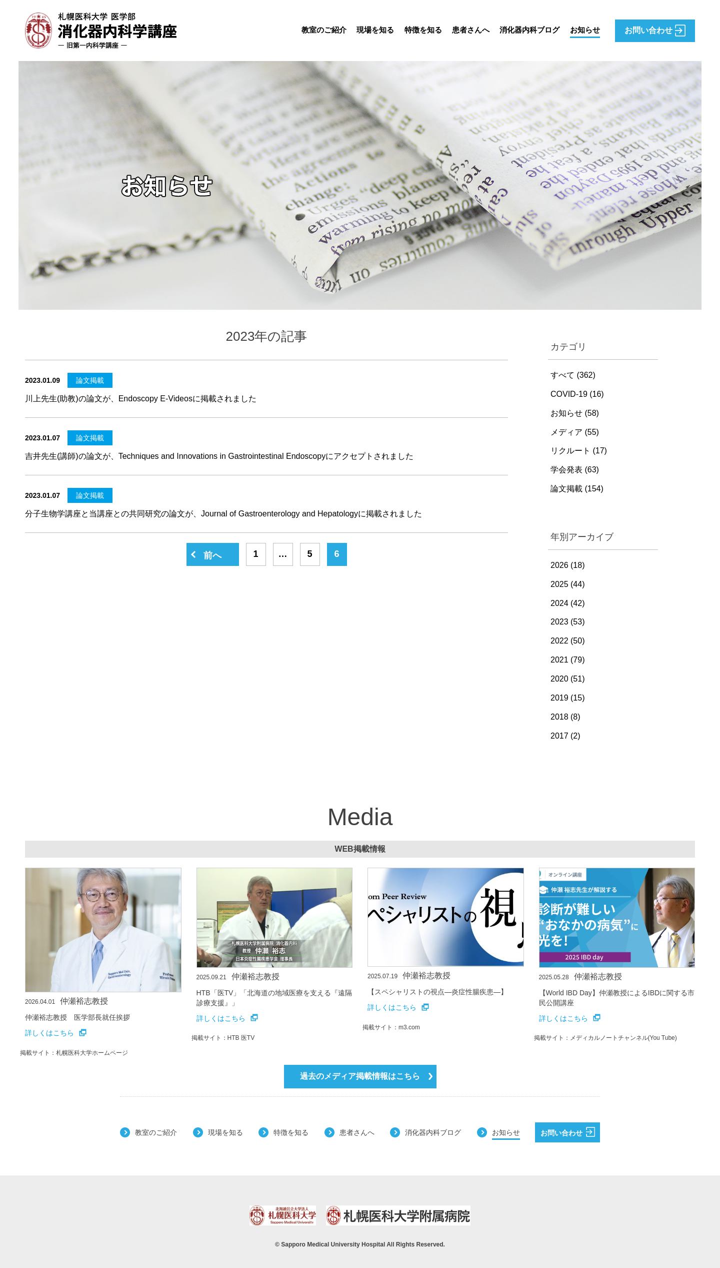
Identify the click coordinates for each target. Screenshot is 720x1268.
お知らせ (584, 30)
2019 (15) (567, 698)
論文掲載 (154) (577, 488)
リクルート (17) (578, 450)
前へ (213, 555)
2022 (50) (567, 641)
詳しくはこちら (55, 1033)
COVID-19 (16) (577, 394)
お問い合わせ (568, 1132)
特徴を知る (414, 30)
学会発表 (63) (574, 469)
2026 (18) (567, 565)
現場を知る (364, 30)
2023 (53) (567, 621)
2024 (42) (567, 603)
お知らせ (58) (574, 413)
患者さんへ (464, 30)
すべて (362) (573, 375)
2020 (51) (567, 679)
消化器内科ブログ (526, 30)
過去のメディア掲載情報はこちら (366, 1076)
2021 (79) (567, 660)
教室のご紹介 (310, 30)
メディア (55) (574, 432)
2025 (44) (567, 584)
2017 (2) (565, 736)
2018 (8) (565, 717)
